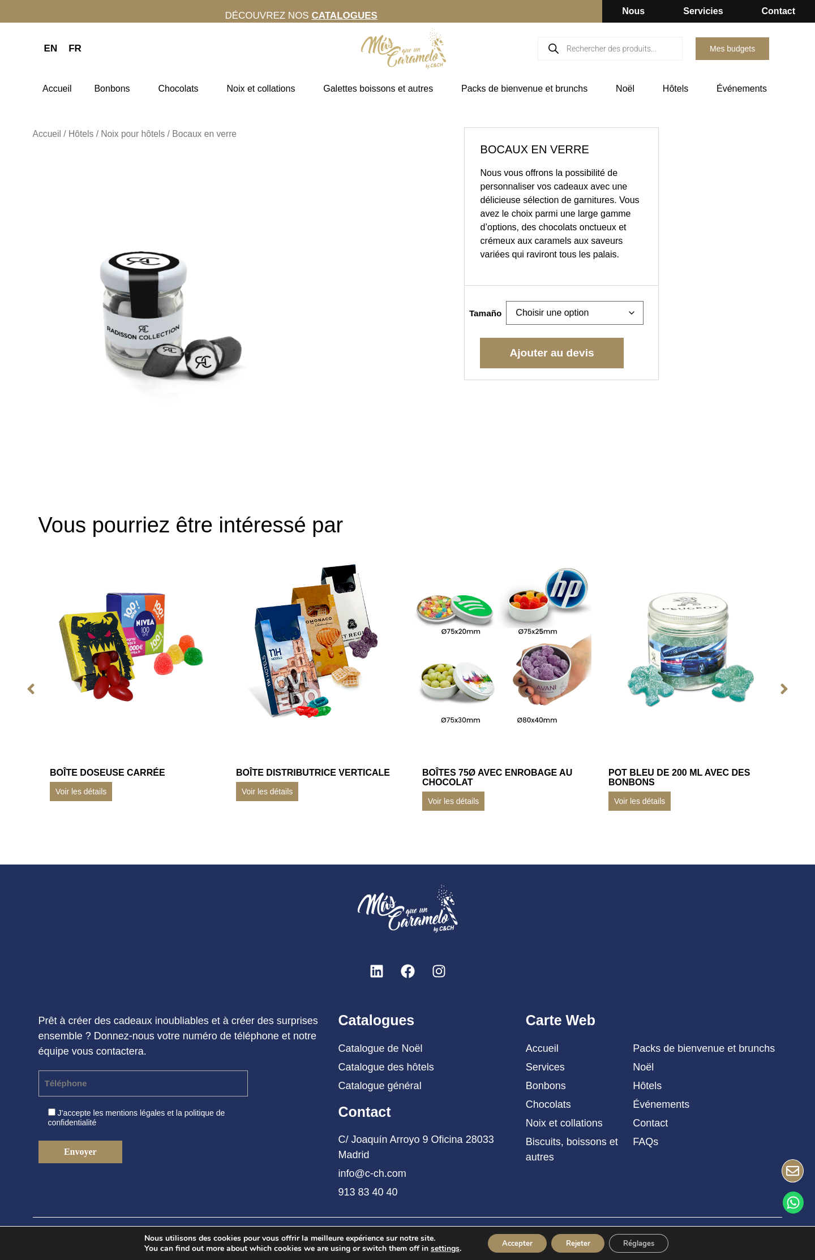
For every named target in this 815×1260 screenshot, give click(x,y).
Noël (628, 88)
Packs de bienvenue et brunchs (527, 88)
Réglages (645, 1242)
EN (51, 48)
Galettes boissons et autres (381, 88)
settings (434, 1247)
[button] (28, 689)
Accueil (57, 88)
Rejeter (577, 1242)
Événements (745, 88)
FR (75, 48)
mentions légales (135, 1112)
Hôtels (678, 88)
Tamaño (485, 313)
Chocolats (181, 88)
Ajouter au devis (551, 353)
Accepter (510, 1242)
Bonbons (114, 88)
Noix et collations (263, 88)
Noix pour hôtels (133, 134)
